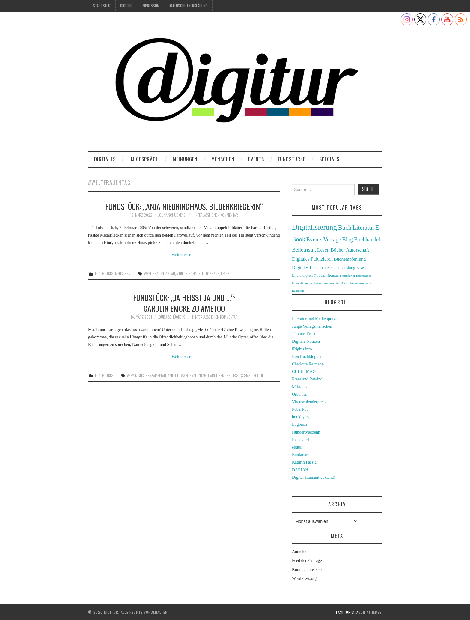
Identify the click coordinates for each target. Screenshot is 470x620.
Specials (329, 159)
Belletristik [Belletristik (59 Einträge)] (304, 250)
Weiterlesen (183, 254)
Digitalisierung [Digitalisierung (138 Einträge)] (314, 227)
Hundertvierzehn (306, 432)
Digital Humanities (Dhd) (313, 477)
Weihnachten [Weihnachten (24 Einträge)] (331, 283)
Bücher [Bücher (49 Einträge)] (338, 250)
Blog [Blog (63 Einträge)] (347, 239)
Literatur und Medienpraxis (315, 319)
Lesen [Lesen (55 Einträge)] (323, 250)
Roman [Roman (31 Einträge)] (333, 275)
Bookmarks (301, 454)
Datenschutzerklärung (188, 6)
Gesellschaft (241, 375)
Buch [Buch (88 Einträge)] (344, 227)
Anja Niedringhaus (185, 273)
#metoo (173, 375)
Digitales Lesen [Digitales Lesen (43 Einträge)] (306, 267)
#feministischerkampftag (146, 375)
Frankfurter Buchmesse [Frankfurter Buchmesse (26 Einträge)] (355, 275)
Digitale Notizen (306, 341)
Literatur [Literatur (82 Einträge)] (363, 227)
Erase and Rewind (307, 379)
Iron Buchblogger (307, 356)
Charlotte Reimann (308, 364)
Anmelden (300, 551)
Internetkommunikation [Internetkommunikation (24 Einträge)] (307, 283)
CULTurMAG (304, 371)
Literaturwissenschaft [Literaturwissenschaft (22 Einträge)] (360, 283)
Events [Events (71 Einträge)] (314, 239)
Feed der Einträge (307, 560)
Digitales (105, 159)
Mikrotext (300, 387)
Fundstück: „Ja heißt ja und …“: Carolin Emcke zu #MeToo (184, 303)
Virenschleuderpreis (309, 402)
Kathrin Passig (304, 462)
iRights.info (302, 349)
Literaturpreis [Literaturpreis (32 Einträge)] (302, 275)
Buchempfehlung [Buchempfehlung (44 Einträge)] (350, 258)
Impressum (150, 6)
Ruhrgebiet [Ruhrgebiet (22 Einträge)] (298, 290)
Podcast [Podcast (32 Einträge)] (320, 275)
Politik (258, 375)
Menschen (222, 159)
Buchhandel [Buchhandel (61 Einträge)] (367, 240)
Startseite (102, 6)
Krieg (225, 273)
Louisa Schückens (171, 215)
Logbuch (299, 424)
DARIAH (300, 470)
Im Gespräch (144, 159)
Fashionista (347, 612)
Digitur (126, 6)
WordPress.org (304, 578)
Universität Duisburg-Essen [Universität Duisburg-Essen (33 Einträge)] (344, 267)
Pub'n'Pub (300, 409)
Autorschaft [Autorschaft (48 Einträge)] (357, 250)
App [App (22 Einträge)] (343, 283)
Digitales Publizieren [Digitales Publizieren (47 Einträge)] (312, 258)
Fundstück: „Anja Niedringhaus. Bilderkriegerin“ (184, 206)
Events (256, 159)
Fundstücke (291, 159)
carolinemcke (219, 375)
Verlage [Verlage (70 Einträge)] (332, 239)
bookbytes (300, 417)
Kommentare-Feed (307, 569)
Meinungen (185, 159)
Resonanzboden (305, 439)
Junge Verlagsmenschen (312, 326)
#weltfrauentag (156, 273)
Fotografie (210, 273)
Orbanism (300, 394)
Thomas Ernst (303, 334)
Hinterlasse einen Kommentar (215, 215)
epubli (297, 447)
